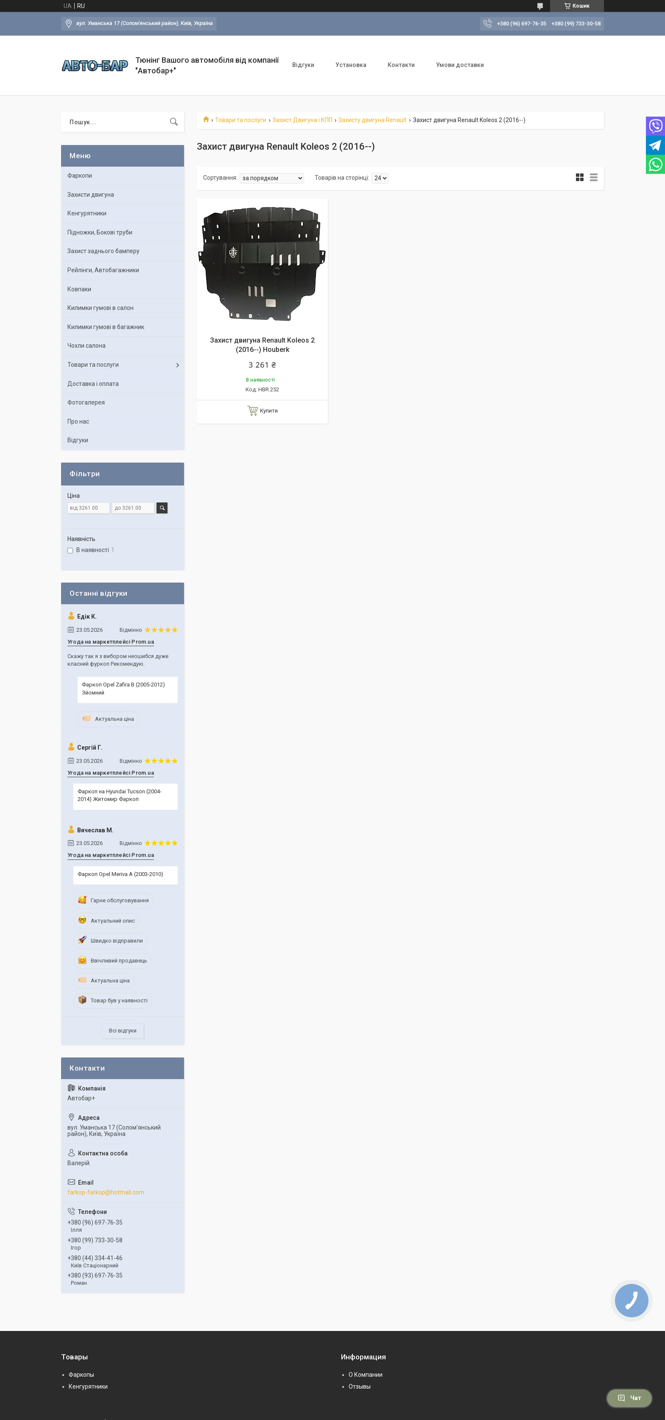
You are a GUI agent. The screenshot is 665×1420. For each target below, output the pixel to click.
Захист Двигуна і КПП (302, 120)
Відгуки (303, 64)
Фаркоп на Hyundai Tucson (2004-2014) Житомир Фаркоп (120, 795)
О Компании (366, 1374)
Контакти (401, 64)
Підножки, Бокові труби (99, 232)
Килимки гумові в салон (100, 307)
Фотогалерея (86, 402)
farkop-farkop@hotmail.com (105, 1192)
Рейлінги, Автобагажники (103, 270)
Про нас (78, 421)
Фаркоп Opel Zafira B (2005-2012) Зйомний (123, 688)
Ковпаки (79, 289)
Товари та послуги (240, 120)
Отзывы (360, 1386)
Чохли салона (86, 345)
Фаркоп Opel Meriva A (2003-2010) (120, 874)
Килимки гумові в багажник (105, 327)
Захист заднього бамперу (103, 251)
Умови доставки (460, 64)
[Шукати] (174, 122)
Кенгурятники (86, 213)
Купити (269, 410)
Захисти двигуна (90, 194)
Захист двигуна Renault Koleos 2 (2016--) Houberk (262, 345)
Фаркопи (79, 175)
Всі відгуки (123, 1030)
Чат (629, 1398)
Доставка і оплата (93, 383)
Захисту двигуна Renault (372, 120)
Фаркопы (81, 1374)
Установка (350, 64)
